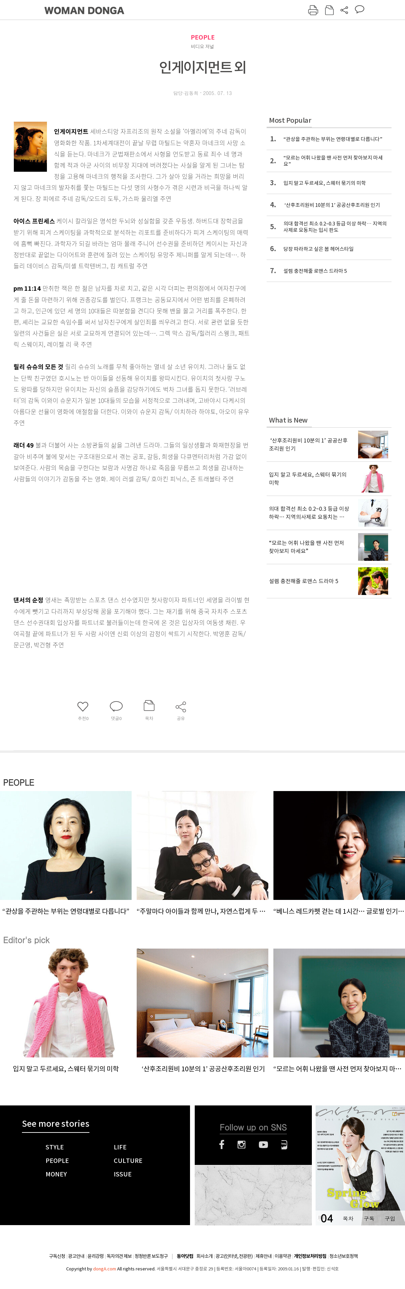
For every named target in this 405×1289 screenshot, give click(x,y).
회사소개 (204, 1256)
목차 (348, 1218)
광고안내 (76, 1256)
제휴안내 (263, 1256)
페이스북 (221, 1144)
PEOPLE (203, 37)
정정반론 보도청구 (151, 1256)
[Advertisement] (115, 538)
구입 (389, 1218)
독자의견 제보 (119, 1256)
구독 (368, 1218)
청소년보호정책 (343, 1256)
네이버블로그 (284, 1144)
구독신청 (57, 1256)
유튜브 (263, 1144)
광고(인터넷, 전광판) (234, 1256)
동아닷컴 (185, 1256)
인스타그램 (241, 1144)
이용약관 (283, 1256)
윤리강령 (95, 1256)
